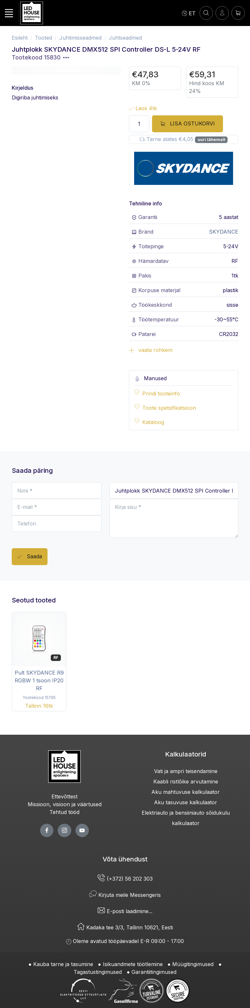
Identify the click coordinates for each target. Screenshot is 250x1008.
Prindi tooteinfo (161, 393)
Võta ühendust (125, 859)
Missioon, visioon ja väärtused (65, 804)
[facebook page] (46, 830)
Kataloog (153, 422)
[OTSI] (206, 12)
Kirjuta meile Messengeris (125, 895)
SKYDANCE (223, 231)
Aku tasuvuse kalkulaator (185, 802)
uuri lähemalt (211, 139)
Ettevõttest (64, 796)
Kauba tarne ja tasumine (63, 964)
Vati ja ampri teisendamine (185, 771)
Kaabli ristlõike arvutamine (185, 781)
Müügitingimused (193, 964)
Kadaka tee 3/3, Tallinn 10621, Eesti (125, 927)
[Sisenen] (222, 12)
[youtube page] (82, 830)
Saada (29, 557)
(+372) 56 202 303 (125, 878)
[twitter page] (64, 830)
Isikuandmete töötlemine (133, 964)
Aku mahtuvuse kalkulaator (185, 792)
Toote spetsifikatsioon (169, 408)
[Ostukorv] (238, 12)
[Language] (189, 13)
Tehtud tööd (64, 812)
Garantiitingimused (154, 972)
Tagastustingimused (98, 972)
